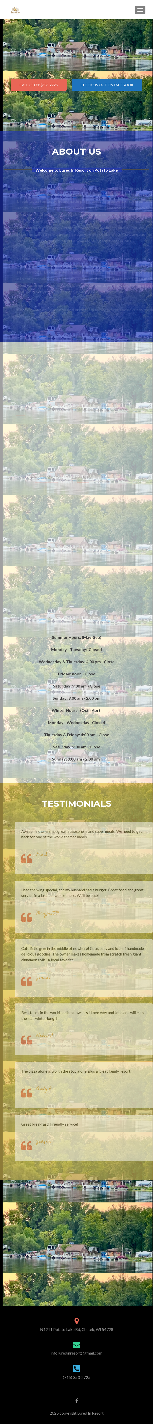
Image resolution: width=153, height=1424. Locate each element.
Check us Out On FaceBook (107, 85)
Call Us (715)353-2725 (39, 85)
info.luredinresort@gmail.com (76, 1352)
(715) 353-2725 (76, 1377)
